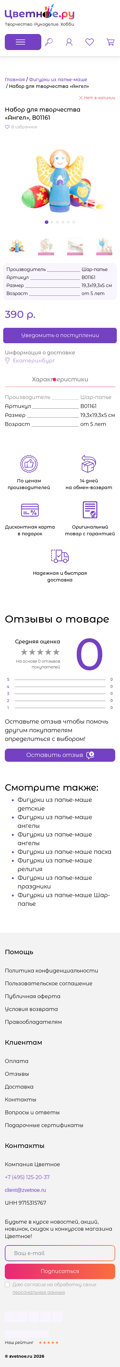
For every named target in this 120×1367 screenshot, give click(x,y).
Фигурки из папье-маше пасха (64, 851)
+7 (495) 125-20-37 (27, 1177)
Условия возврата (31, 1009)
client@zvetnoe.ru (25, 1190)
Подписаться (60, 1271)
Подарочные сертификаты (44, 1125)
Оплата (16, 1061)
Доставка (19, 1087)
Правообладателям (33, 1022)
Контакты (20, 1100)
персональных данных (38, 1292)
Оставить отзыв (60, 755)
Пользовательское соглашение (48, 984)
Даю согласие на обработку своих (54, 1288)
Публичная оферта (32, 996)
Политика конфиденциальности (51, 971)
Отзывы (17, 1074)
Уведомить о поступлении (60, 335)
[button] (60, 182)
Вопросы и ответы (32, 1112)
